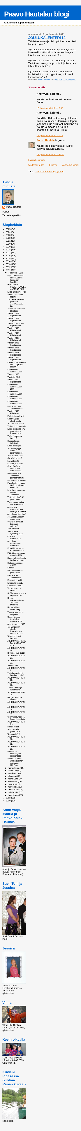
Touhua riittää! (13, 734)
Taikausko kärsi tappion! (14, 637)
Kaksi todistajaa (14, 446)
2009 (8, 800)
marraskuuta (14, 768)
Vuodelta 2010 (13, 377)
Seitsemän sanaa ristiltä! (14, 564)
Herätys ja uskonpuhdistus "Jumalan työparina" (15, 601)
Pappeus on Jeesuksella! (14, 576)
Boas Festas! (13, 727)
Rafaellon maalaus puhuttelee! (15, 571)
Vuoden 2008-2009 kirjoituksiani (15, 324)
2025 (8, 229)
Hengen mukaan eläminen (14, 698)
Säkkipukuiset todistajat (13, 442)
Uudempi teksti (36, 165)
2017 (8, 252)
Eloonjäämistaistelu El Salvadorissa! (15, 549)
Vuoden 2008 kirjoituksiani (14, 329)
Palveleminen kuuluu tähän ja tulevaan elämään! (16, 485)
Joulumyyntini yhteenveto (13, 730)
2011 (8, 270)
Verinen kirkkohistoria (16, 426)
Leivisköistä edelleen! (16, 480)
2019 (8, 246)
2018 (8, 249)
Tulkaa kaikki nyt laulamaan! (14, 688)
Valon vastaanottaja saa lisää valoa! (15, 503)
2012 (8, 267)
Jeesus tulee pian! (15, 455)
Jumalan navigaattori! (16, 514)
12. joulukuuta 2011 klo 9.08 (50, 108)
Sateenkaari (12, 665)
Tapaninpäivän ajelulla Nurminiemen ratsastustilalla (14, 630)
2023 (8, 235)
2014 (8, 261)
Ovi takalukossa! (14, 458)
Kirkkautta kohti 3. (15, 580)
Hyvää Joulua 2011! (16, 653)
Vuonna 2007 (13, 374)
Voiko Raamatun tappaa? (14, 437)
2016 (8, 255)
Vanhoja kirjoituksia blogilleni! (15, 613)
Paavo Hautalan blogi (36, 14)
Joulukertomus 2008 (16, 624)
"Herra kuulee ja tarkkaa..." (14, 589)
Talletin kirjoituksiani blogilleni (15, 310)
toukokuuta (13, 784)
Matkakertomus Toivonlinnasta (14, 407)
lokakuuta (12, 771)
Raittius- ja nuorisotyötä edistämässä (14, 753)
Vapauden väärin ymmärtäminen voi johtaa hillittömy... (15, 761)
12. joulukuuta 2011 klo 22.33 (50, 154)
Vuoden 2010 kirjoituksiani (14, 380)
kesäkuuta (13, 781)
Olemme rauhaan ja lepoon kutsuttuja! (16, 718)
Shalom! (11, 568)
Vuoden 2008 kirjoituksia (13, 412)
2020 (8, 244)
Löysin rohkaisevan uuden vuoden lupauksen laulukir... (15, 278)
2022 (8, 238)
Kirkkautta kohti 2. (15, 583)
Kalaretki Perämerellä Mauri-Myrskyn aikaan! (16, 364)
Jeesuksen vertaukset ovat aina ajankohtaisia (16, 509)
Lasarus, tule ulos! (15, 464)
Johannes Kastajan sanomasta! (15, 518)
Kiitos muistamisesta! (16, 292)
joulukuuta (13, 273)
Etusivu (53, 165)
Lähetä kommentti (36, 160)
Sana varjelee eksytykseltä (14, 420)
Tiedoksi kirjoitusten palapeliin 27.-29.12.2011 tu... (15, 302)
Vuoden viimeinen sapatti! (15, 295)
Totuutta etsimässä (15, 423)
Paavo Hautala (46, 140)
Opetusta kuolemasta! (14, 537)
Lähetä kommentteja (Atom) (49, 171)
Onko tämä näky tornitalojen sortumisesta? (14, 468)
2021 (8, 241)
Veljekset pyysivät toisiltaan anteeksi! (15, 524)
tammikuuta (13, 795)
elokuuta (12, 776)
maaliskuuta (14, 789)
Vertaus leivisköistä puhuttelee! (15, 498)
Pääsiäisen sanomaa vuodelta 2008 (16, 554)
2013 (8, 264)
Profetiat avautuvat (15, 416)
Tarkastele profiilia (11, 215)
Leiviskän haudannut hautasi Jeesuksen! (16, 492)
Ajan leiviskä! (13, 529)
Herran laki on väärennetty (13, 608)
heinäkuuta (13, 779)
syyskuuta (13, 773)
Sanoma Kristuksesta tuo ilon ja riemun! (16, 559)
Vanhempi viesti (70, 165)
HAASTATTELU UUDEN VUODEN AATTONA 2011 (16, 287)
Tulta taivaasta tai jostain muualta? (15, 674)
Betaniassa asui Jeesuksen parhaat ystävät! (15, 475)
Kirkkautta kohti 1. (15, 586)
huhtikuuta (13, 787)
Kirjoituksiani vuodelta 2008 (14, 370)
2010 (8, 798)
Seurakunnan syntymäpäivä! (15, 532)
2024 (8, 232)
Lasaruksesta (13, 461)
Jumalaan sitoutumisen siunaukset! (14, 543)
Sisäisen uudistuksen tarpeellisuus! (16, 594)
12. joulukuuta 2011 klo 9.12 (50, 135)
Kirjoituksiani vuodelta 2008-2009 (15, 386)
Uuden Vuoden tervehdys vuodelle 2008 (14, 619)
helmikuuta (13, 792)
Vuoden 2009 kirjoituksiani (14, 314)
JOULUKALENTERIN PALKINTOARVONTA (16, 643)
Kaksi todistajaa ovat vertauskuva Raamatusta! (16, 431)
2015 (8, 258)
